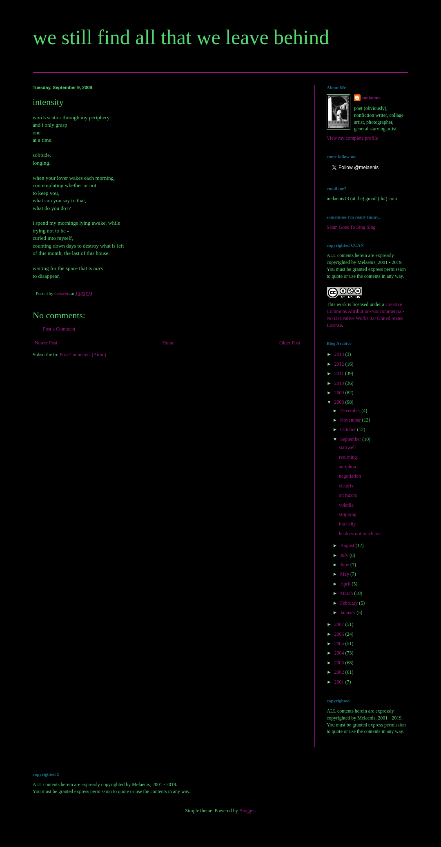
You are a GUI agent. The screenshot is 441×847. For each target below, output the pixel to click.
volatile (346, 505)
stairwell (347, 447)
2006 (339, 634)
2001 (339, 682)
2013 (339, 354)
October (348, 429)
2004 (339, 653)
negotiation (350, 476)
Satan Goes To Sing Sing (351, 227)
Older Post (289, 343)
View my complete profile (352, 138)
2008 (339, 402)
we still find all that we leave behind (181, 37)
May (345, 574)
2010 (339, 383)
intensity (347, 524)
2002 (339, 672)
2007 (339, 624)
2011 (339, 373)
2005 (339, 643)
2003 (339, 663)
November (351, 420)
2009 (339, 393)
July (345, 555)
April (346, 584)
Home (168, 343)
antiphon (347, 466)
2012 (339, 364)
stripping (347, 514)
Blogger (247, 810)
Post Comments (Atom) (83, 355)
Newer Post (46, 343)
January (348, 612)
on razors (348, 495)
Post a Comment (59, 329)
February (349, 603)
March (347, 593)
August (348, 545)
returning (348, 457)
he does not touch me (360, 533)
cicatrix (346, 486)
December (350, 410)
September (351, 439)
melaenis (371, 98)
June (345, 565)
